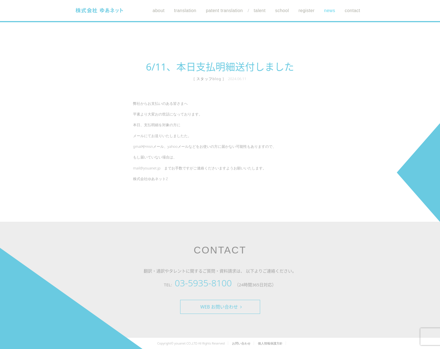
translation (185, 10)
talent (259, 10)
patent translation (224, 10)
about (159, 10)
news (329, 10)
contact (352, 10)
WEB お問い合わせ (221, 307)
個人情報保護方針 (270, 343)
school (282, 10)
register (307, 10)
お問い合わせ (241, 343)
